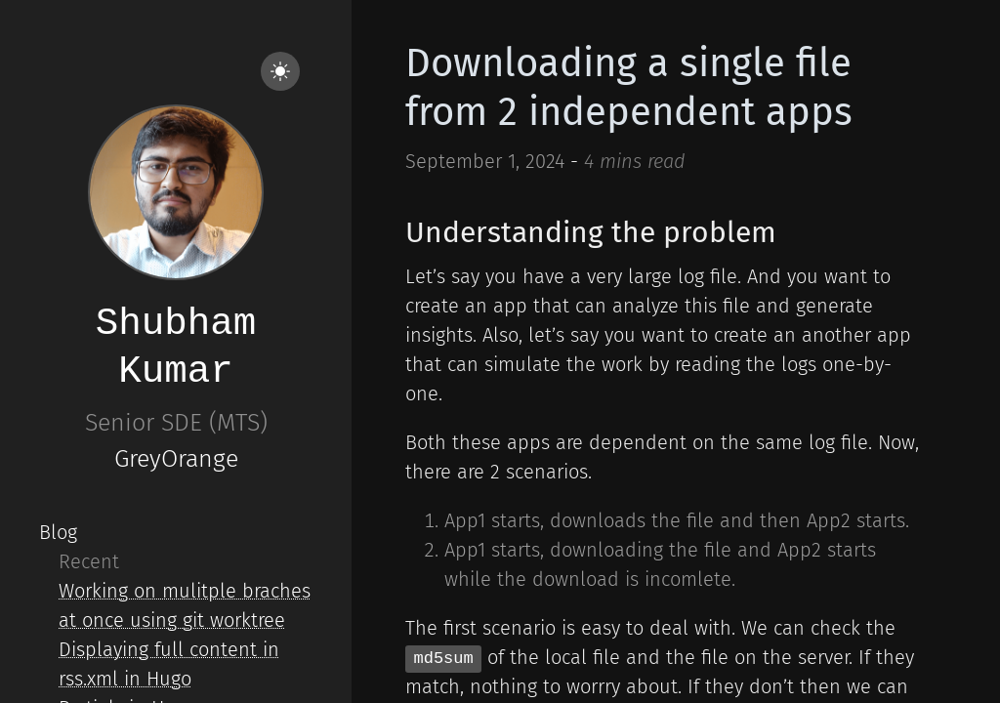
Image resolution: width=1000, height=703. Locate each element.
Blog (58, 532)
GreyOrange (176, 459)
